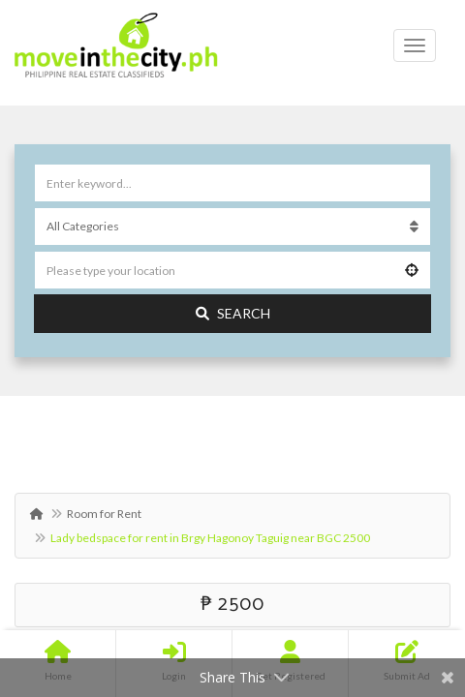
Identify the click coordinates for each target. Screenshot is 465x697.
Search (233, 313)
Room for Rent (104, 513)
